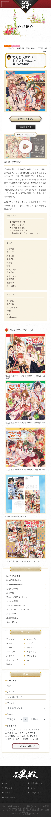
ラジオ (33, 788)
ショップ (8, 793)
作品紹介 (8, 788)
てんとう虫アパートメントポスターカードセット (24, 561)
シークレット (36, 793)
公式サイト (25, 119)
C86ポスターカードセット (15, 516)
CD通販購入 (25, 127)
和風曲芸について (38, 783)
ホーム (7, 783)
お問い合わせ (10, 797)
